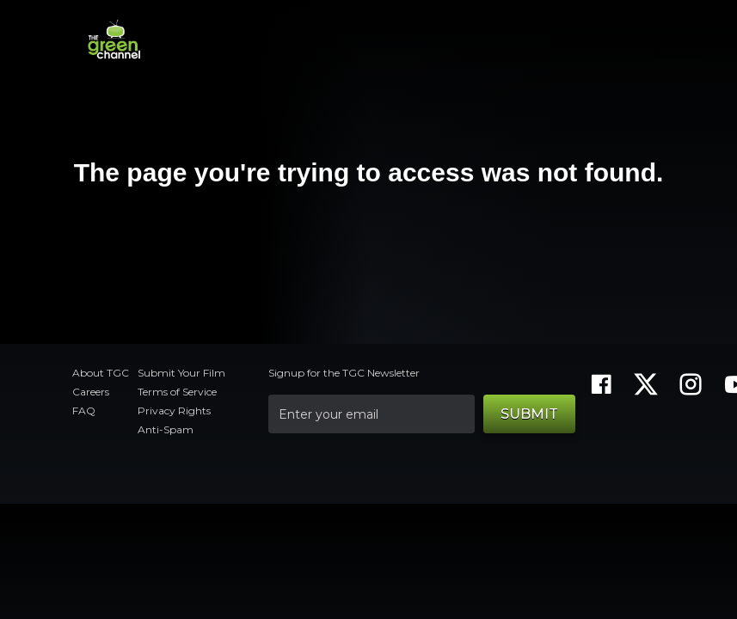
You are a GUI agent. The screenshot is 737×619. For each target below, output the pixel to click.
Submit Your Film (181, 372)
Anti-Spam (165, 429)
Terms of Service (177, 391)
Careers (90, 391)
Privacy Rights (174, 410)
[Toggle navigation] (678, 39)
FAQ (83, 410)
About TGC (100, 372)
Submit (529, 414)
